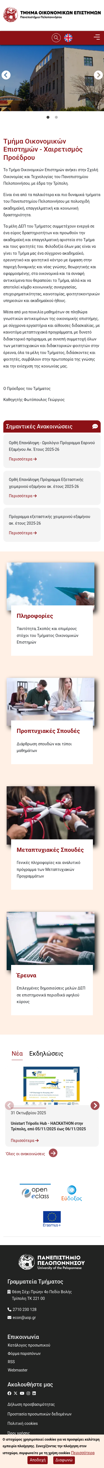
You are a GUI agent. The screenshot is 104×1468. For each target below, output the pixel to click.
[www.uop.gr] (52, 1262)
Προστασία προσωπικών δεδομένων (39, 1414)
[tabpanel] (52, 107)
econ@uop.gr (24, 1317)
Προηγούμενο (6, 76)
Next (98, 76)
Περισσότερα (23, 459)
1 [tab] (48, 117)
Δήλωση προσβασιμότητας (31, 1404)
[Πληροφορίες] (52, 586)
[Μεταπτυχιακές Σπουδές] (52, 815)
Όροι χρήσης (18, 1433)
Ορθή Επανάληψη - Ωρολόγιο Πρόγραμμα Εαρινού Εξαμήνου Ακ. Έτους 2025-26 (52, 446)
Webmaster (17, 1370)
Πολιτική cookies (22, 1423)
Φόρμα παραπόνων (24, 1353)
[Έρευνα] (52, 941)
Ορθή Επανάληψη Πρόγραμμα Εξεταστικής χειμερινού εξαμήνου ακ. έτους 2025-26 (46, 483)
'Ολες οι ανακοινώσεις (31, 1154)
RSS (11, 1362)
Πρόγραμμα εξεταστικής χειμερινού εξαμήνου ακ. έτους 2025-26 (49, 520)
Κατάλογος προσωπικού (29, 1345)
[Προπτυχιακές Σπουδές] (52, 702)
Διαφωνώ (64, 1460)
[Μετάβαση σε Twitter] (16, 1393)
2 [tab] (56, 117)
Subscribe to (5, 410)
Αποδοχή (37, 1460)
